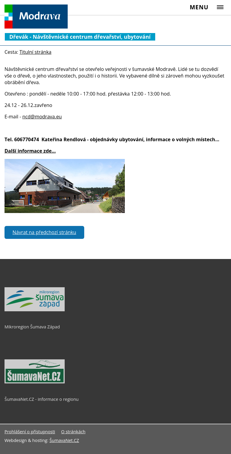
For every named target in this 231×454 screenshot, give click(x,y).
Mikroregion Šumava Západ (32, 327)
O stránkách (73, 431)
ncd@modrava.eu (42, 116)
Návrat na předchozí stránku (44, 232)
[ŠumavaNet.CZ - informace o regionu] (35, 382)
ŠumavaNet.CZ (64, 440)
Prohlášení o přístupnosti (30, 431)
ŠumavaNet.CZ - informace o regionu (42, 399)
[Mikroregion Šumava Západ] (35, 309)
